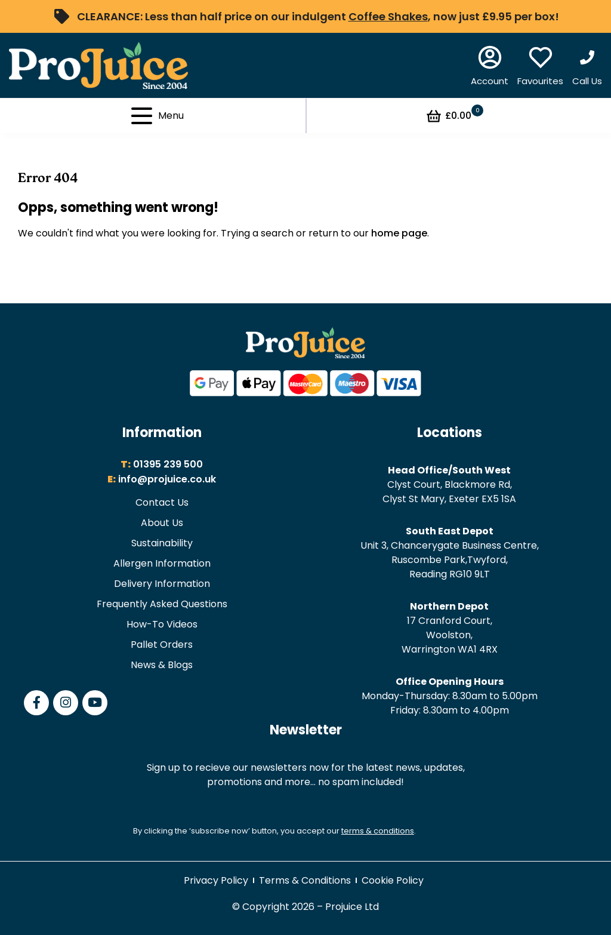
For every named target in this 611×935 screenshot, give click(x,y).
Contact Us (162, 502)
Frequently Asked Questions (162, 604)
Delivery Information (162, 583)
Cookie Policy (393, 880)
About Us (162, 523)
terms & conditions (377, 830)
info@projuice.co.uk (167, 479)
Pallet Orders (162, 644)
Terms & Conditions (305, 880)
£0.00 (454, 115)
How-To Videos (162, 624)
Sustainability (162, 543)
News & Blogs (162, 665)
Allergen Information (162, 563)
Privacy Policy (216, 880)
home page (399, 233)
